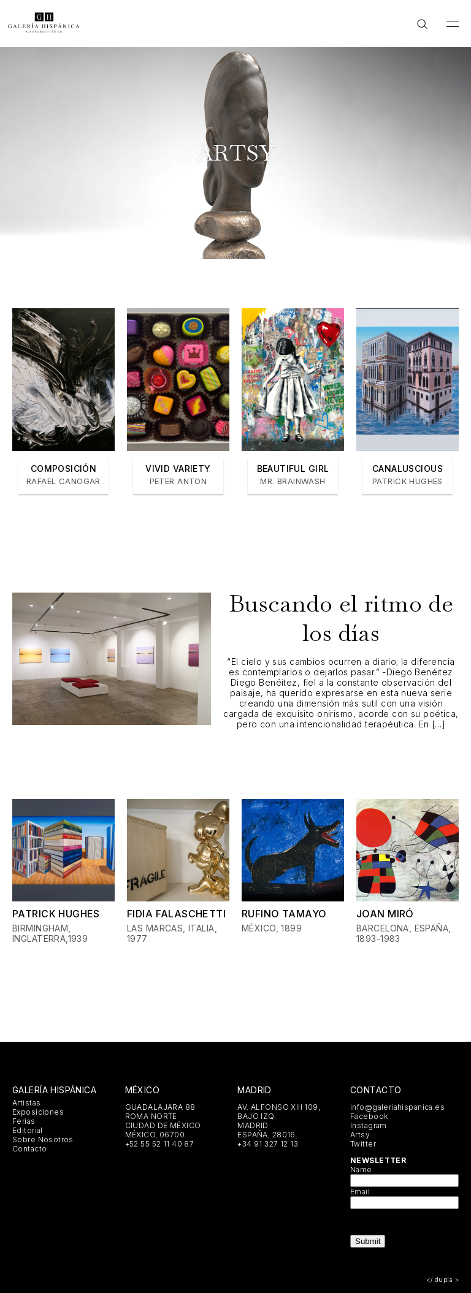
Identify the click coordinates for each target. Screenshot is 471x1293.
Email (360, 1191)
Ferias (24, 1121)
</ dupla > (442, 1279)
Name (361, 1169)
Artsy (360, 1134)
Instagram (368, 1125)
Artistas (26, 1102)
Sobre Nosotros (43, 1139)
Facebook (369, 1116)
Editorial (27, 1130)
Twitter (363, 1143)
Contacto (29, 1148)
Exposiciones (38, 1112)
